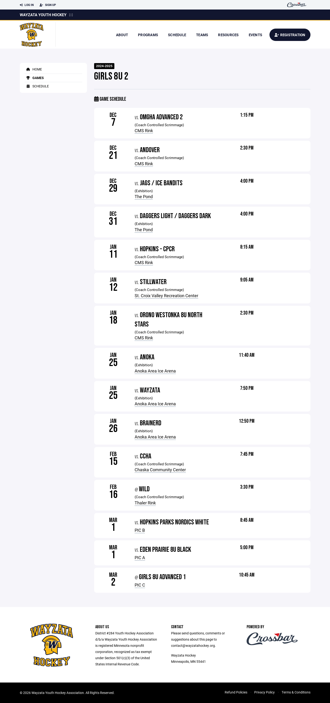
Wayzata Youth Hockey (43, 14)
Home (33, 69)
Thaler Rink (145, 503)
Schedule (177, 34)
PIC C (140, 585)
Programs (148, 34)
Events (255, 34)
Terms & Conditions (296, 692)
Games (34, 77)
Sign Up (48, 5)
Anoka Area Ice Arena (155, 371)
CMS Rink (144, 130)
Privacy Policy (264, 692)
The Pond (144, 196)
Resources (228, 34)
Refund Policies (236, 692)
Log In (27, 5)
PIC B (140, 530)
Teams (202, 34)
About (122, 34)
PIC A (140, 557)
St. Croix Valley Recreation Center (166, 295)
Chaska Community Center (160, 469)
